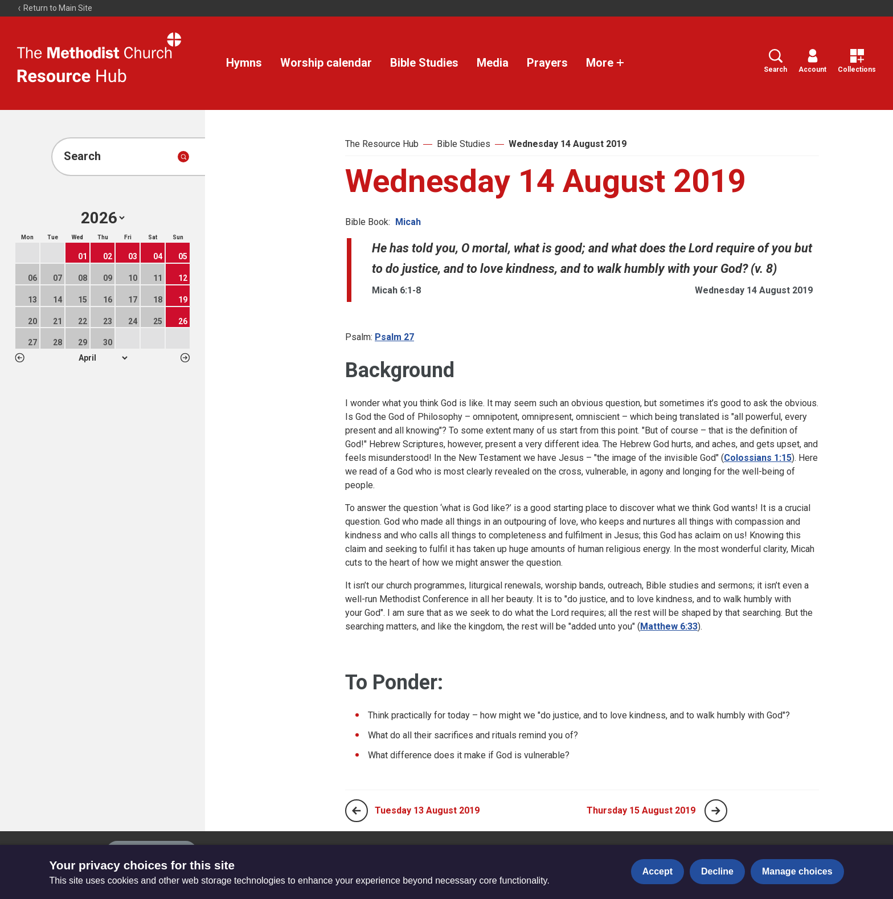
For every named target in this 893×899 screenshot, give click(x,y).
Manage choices (797, 871)
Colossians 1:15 (758, 457)
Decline (717, 871)
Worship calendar (326, 63)
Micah (408, 221)
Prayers (547, 63)
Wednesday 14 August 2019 (567, 143)
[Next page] (715, 810)
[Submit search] (183, 156)
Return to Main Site (54, 8)
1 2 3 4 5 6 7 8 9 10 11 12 (102, 358)
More (605, 63)
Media (493, 63)
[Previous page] (356, 810)
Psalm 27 (394, 337)
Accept (657, 871)
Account (812, 61)
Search (775, 61)
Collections (857, 61)
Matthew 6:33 (669, 626)
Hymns (244, 63)
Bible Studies (424, 63)
